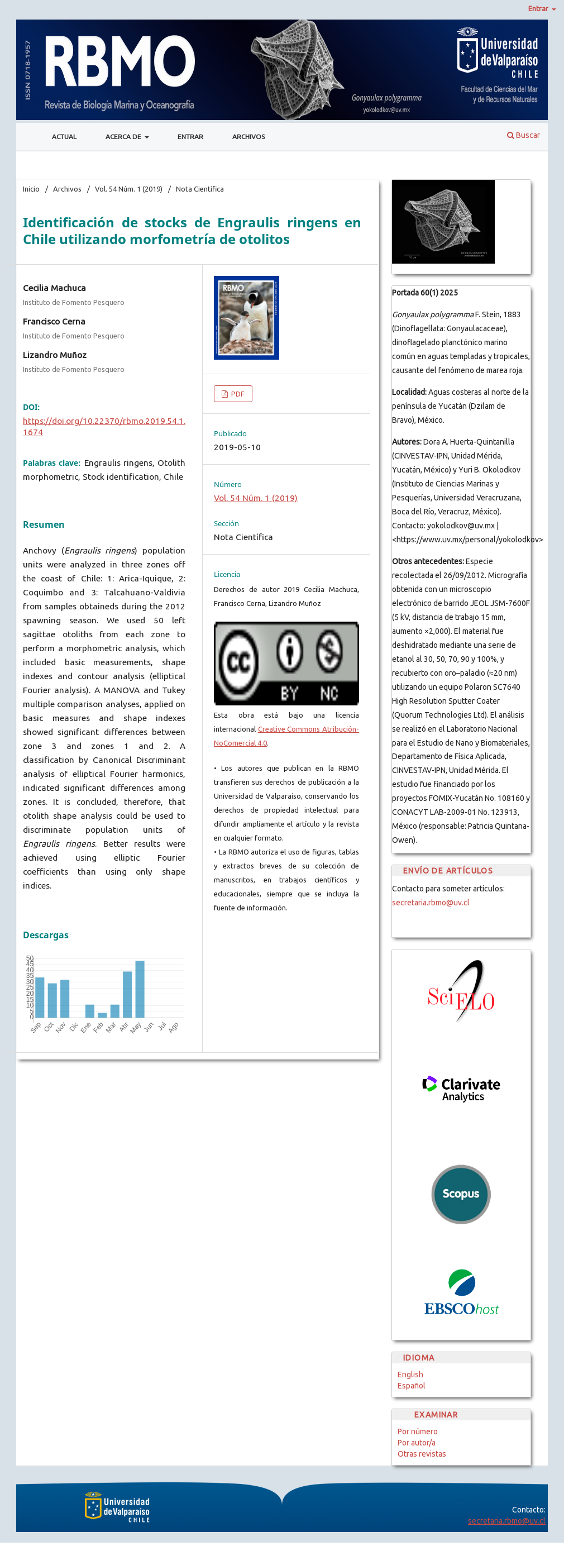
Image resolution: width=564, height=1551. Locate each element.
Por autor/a (417, 1442)
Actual (64, 136)
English (410, 1374)
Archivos (248, 136)
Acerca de (124, 136)
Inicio (31, 189)
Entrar (190, 136)
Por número (418, 1431)
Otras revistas (422, 1453)
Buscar (523, 135)
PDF (237, 394)
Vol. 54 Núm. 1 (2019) (128, 189)
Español (412, 1385)
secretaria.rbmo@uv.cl (431, 902)
